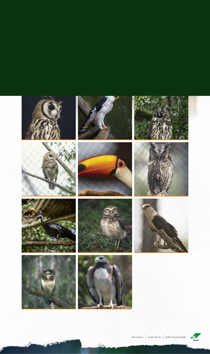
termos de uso (154, 337)
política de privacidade (175, 337)
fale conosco (137, 337)
